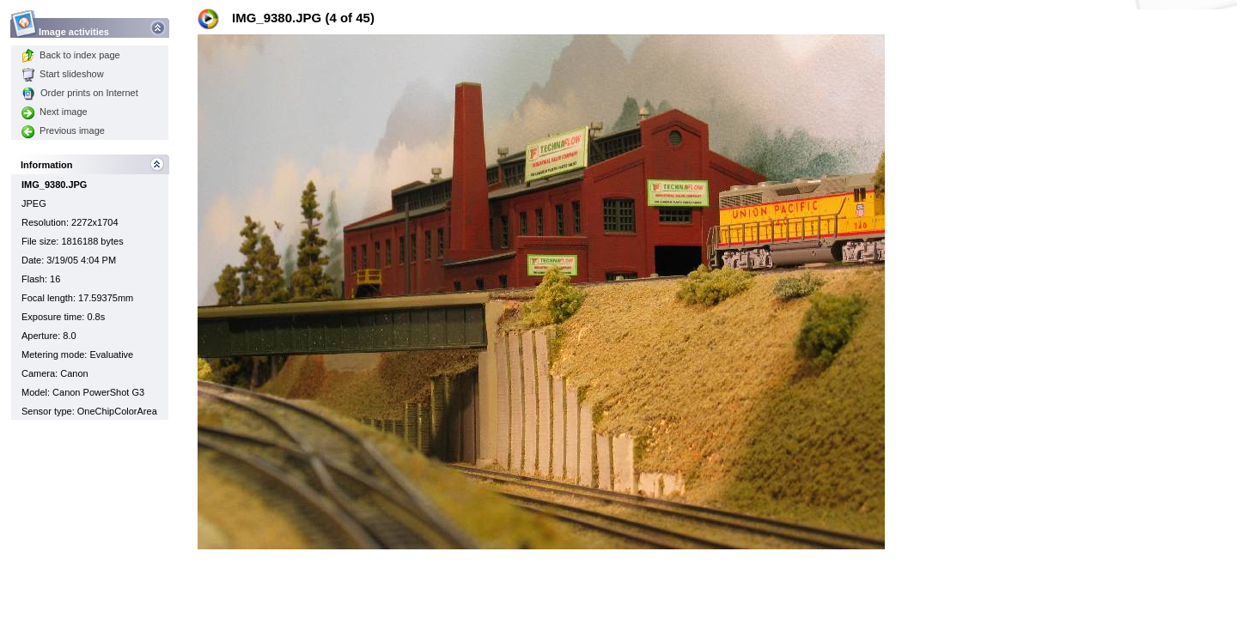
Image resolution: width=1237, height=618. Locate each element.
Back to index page (70, 55)
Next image (54, 111)
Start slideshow (62, 74)
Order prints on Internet (79, 93)
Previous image (63, 130)
